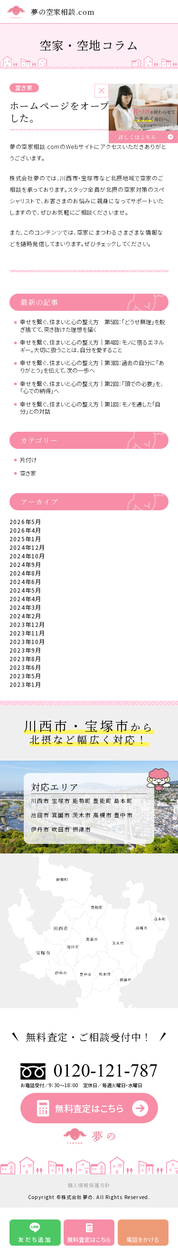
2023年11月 (27, 633)
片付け (28, 460)
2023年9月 (25, 650)
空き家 (24, 87)
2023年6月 (25, 667)
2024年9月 (25, 564)
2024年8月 (25, 573)
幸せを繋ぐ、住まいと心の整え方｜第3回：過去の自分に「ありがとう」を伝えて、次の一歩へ (92, 366)
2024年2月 (25, 616)
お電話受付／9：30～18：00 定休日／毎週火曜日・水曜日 (89, 1082)
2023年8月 (25, 658)
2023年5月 (25, 676)
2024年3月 (25, 607)
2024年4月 (25, 599)
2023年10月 (27, 641)
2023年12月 (27, 624)
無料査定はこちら (89, 1107)
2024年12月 (27, 547)
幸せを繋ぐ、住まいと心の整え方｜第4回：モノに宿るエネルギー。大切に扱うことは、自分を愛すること (92, 346)
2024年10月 (27, 556)
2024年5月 (25, 590)
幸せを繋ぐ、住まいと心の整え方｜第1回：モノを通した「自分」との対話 (90, 408)
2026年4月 (25, 530)
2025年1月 (25, 539)
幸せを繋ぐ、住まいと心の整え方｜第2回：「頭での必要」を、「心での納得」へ (91, 387)
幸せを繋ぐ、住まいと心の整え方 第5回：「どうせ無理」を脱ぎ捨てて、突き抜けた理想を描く (92, 325)
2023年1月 (25, 684)
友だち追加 (35, 1239)
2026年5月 (25, 521)
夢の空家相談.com (63, 12)
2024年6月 (25, 581)
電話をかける (142, 1239)
